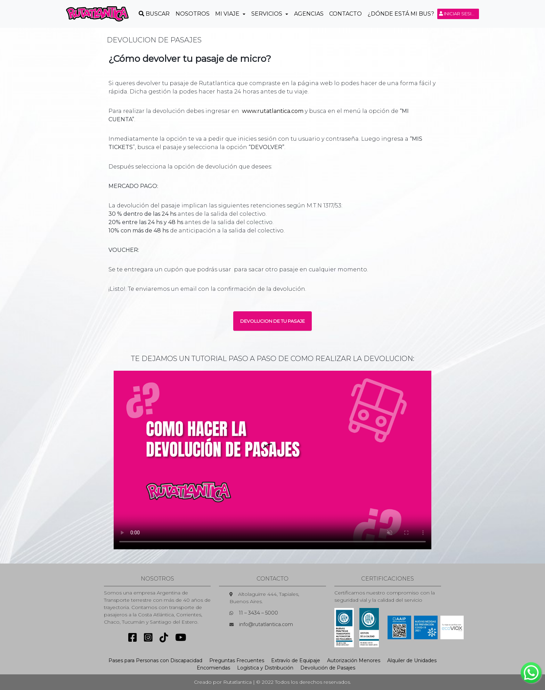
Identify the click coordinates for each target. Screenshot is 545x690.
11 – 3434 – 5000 (258, 613)
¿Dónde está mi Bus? (401, 13)
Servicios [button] (267, 13)
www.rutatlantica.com (272, 111)
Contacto (345, 13)
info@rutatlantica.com (266, 624)
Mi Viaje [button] (228, 13)
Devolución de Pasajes (327, 668)
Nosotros (193, 13)
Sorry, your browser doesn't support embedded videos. (272, 460)
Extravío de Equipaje (295, 660)
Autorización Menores (353, 660)
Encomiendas (213, 668)
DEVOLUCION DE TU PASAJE (272, 321)
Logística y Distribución (265, 668)
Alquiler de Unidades (412, 660)
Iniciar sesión (459, 13)
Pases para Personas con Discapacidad (155, 660)
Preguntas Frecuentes (236, 660)
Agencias (309, 13)
